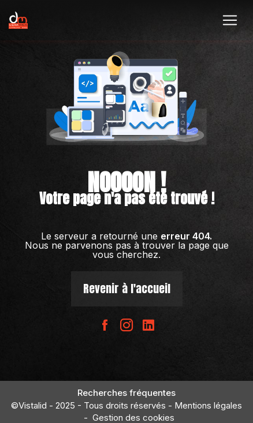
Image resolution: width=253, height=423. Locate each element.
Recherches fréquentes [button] (126, 392)
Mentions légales (208, 405)
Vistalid (32, 405)
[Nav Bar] (229, 20)
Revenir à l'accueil (126, 288)
